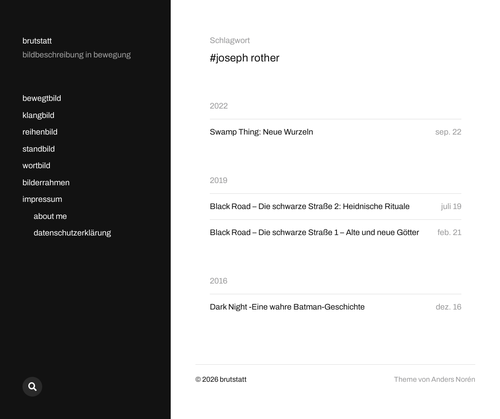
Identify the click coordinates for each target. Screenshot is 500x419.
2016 (218, 280)
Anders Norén (453, 379)
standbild (38, 148)
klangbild (38, 115)
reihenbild (40, 131)
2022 (219, 105)
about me (50, 216)
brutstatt (37, 40)
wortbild (36, 165)
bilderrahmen (46, 182)
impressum (42, 199)
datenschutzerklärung (72, 232)
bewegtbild (41, 98)
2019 (218, 180)
